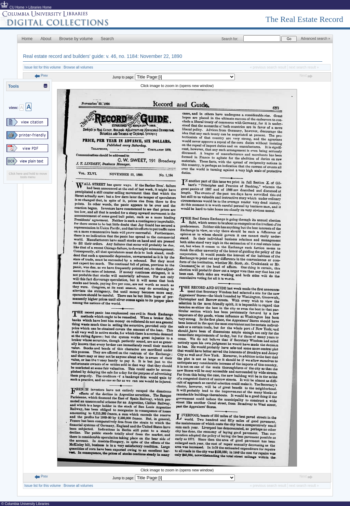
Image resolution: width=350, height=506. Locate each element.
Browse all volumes (78, 67)
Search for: (229, 39)
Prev (41, 75)
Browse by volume (76, 38)
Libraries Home (40, 7)
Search (107, 38)
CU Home (17, 7)
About (46, 38)
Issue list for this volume (42, 67)
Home (27, 38)
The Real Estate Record (304, 19)
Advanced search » (315, 38)
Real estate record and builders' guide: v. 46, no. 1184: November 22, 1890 (102, 56)
